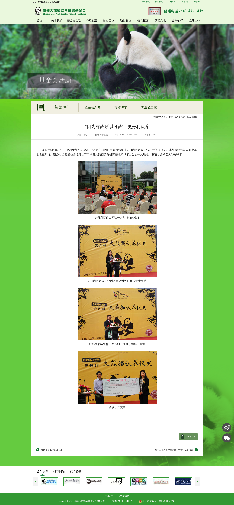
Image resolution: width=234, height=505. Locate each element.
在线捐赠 (124, 496)
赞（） (191, 436)
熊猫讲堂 (120, 107)
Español (197, 1)
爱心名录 (108, 20)
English (171, 1)
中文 (171, 117)
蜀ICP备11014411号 (122, 501)
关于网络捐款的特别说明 (48, 2)
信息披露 (143, 20)
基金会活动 (74, 20)
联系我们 (109, 496)
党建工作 (194, 20)
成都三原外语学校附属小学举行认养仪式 (174, 450)
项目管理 (125, 20)
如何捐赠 (91, 20)
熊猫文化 (160, 20)
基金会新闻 (93, 107)
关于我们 (56, 20)
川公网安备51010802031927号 (156, 501)
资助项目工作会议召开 (51, 450)
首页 (39, 20)
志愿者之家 (149, 107)
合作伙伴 (177, 20)
